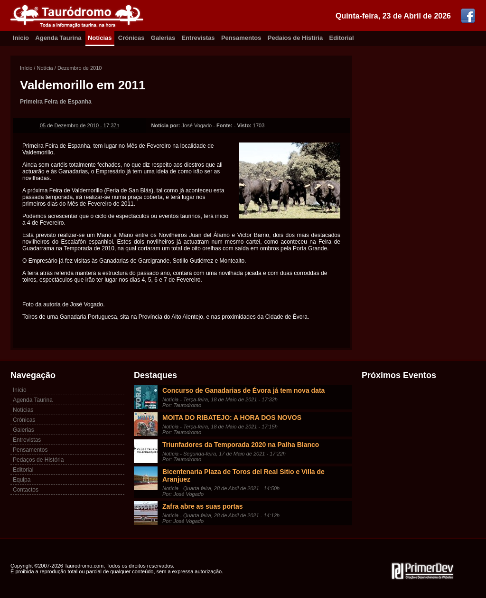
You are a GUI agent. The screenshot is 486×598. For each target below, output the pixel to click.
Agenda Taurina (58, 37)
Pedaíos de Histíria (295, 37)
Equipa (21, 479)
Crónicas (131, 37)
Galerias (163, 37)
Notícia (45, 68)
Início (26, 68)
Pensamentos (241, 37)
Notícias (100, 37)
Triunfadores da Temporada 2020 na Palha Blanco (240, 444)
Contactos (25, 489)
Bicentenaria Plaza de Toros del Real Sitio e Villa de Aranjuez (243, 475)
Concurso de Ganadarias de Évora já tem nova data (243, 390)
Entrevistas (198, 37)
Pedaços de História (38, 459)
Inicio (21, 37)
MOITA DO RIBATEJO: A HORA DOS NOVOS (231, 417)
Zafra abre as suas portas (202, 506)
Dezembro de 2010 (79, 68)
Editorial (341, 37)
